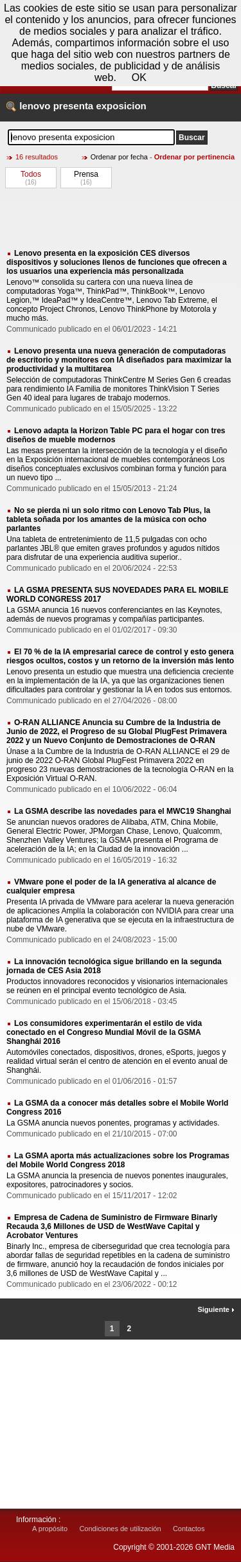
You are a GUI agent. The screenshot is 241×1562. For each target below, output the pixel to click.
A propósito (49, 1528)
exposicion (121, 105)
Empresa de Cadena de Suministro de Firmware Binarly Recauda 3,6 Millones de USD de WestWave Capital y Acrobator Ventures (111, 1226)
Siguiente (216, 1309)
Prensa (86, 174)
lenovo (34, 105)
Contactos (189, 1528)
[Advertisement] (120, 218)
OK (139, 77)
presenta (73, 105)
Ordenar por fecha (119, 157)
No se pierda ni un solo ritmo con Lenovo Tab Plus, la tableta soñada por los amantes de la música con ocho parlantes (108, 519)
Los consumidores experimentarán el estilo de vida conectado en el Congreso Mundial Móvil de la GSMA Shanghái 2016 (104, 1032)
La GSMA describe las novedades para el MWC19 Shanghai (122, 811)
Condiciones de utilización (120, 1528)
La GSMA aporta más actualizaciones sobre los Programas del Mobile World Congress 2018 (117, 1160)
